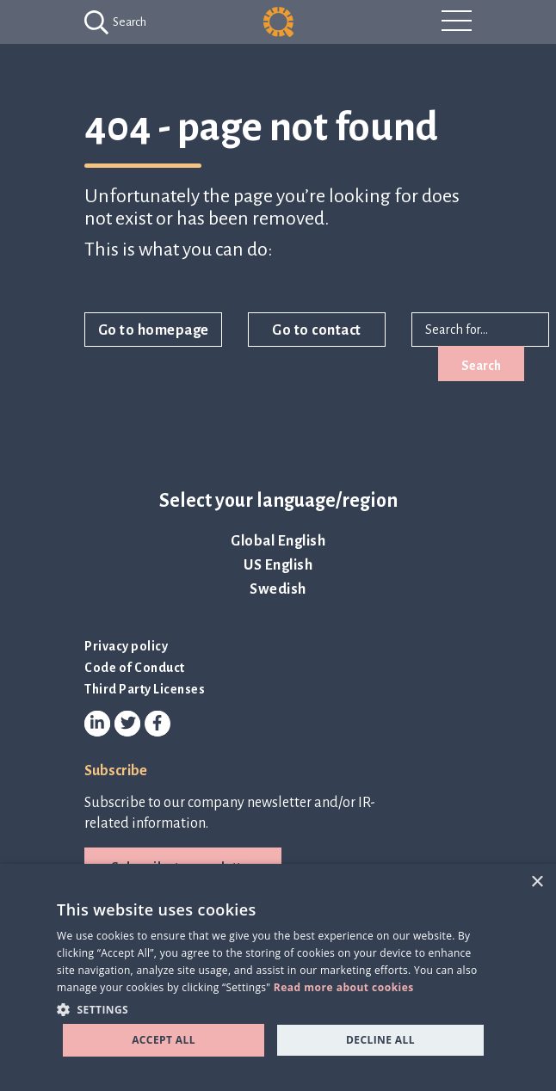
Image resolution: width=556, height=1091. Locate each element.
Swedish (278, 589)
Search (481, 366)
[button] (274, 1009)
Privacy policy (126, 646)
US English (278, 565)
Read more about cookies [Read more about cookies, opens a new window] (344, 987)
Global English (278, 541)
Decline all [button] (380, 1039)
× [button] (536, 882)
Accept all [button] (163, 1039)
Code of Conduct (134, 668)
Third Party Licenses (144, 689)
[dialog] (278, 977)
